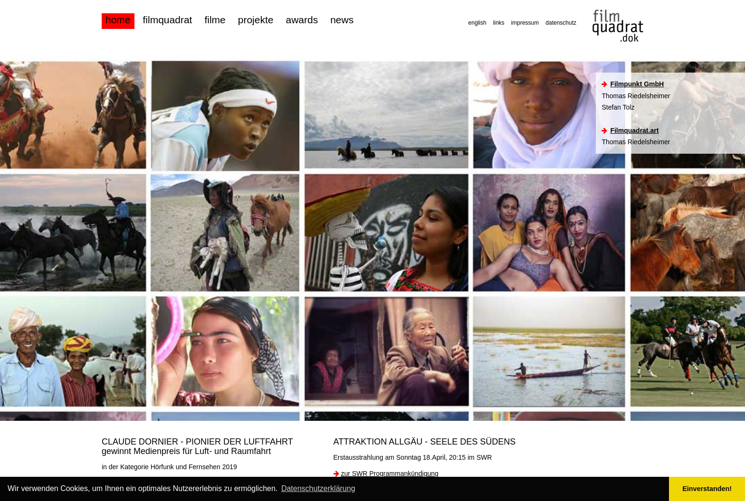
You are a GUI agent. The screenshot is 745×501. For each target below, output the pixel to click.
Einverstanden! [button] (707, 488)
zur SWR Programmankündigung (389, 473)
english (477, 22)
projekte (256, 19)
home (118, 19)
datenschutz (560, 22)
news (341, 19)
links (499, 22)
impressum (525, 22)
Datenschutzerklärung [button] (318, 488)
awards (302, 19)
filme (214, 19)
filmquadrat (167, 19)
